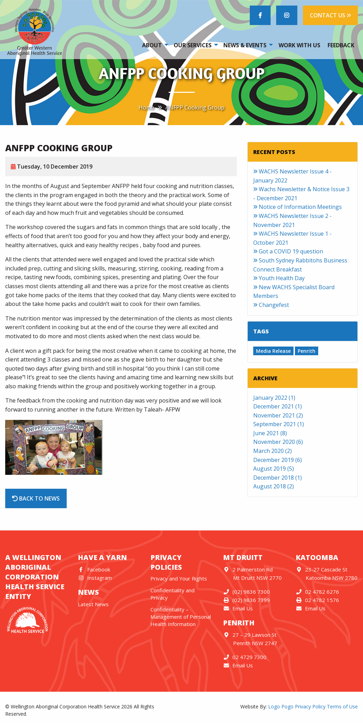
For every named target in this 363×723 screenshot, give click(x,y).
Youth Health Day (279, 278)
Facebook (94, 569)
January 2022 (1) (274, 397)
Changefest (271, 305)
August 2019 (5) (273, 468)
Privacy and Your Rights (178, 578)
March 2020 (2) (272, 451)
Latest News (93, 604)
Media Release (273, 351)
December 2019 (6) (277, 460)
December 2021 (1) (277, 406)
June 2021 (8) (270, 433)
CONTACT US (330, 15)
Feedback (341, 45)
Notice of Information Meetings (297, 207)
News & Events (244, 45)
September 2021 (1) (278, 424)
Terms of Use (342, 706)
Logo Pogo (281, 706)
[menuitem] (154, 45)
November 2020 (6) (278, 442)
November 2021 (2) (278, 415)
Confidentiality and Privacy (172, 594)
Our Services (193, 45)
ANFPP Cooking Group (194, 107)
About (152, 45)
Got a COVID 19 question (288, 251)
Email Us (238, 608)
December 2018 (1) (277, 477)
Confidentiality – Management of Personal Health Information (180, 616)
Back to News (36, 498)
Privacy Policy (310, 706)
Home (146, 107)
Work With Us (299, 45)
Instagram (95, 577)
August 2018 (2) (273, 486)
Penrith (306, 351)
